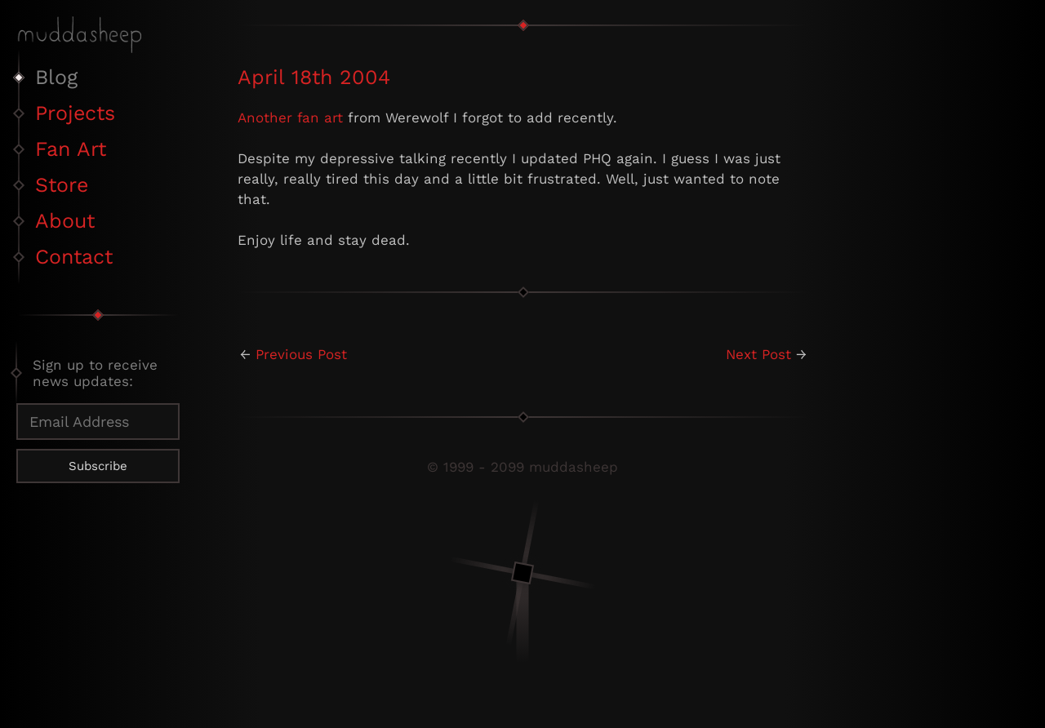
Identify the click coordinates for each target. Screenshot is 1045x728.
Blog (56, 77)
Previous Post (301, 354)
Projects (75, 113)
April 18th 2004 (314, 77)
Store (61, 185)
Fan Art (70, 149)
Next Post (758, 354)
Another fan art (290, 117)
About (65, 221)
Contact (74, 257)
